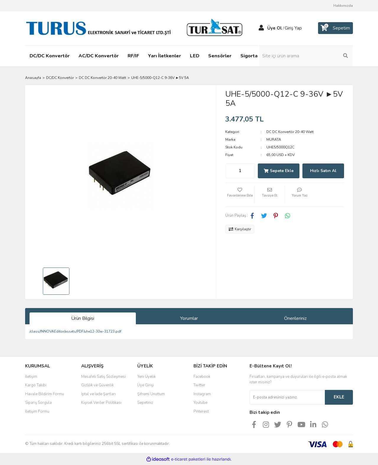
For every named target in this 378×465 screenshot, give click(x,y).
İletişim (31, 376)
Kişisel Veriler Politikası (101, 402)
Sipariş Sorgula (38, 402)
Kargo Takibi (35, 385)
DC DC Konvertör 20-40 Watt (290, 131)
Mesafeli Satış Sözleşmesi (103, 376)
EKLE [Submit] (339, 397)
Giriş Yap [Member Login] (293, 28)
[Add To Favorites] (240, 195)
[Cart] (335, 28)
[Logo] (136, 27)
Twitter (199, 385)
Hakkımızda (343, 5)
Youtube (200, 402)
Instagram (202, 394)
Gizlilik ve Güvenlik (97, 385)
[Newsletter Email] (287, 397)
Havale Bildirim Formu (44, 394)
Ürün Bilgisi (82, 318)
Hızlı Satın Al (323, 171)
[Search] (313, 56)
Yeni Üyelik (146, 376)
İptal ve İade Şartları (98, 394)
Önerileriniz (295, 318)
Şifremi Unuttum (151, 394)
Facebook (201, 376)
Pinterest (201, 411)
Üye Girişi (145, 385)
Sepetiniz (145, 402)
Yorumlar (189, 318)
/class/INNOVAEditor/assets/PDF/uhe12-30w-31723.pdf (75, 331)
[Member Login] (261, 28)
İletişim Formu (37, 411)
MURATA (273, 139)
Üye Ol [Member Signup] (274, 28)
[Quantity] (240, 170)
